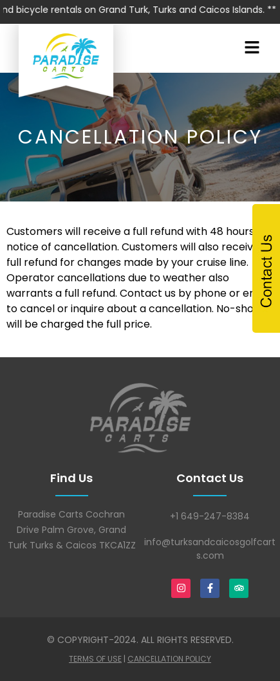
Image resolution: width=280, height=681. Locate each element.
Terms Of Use (95, 658)
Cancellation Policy (169, 658)
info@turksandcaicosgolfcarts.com (209, 549)
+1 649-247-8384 (210, 516)
